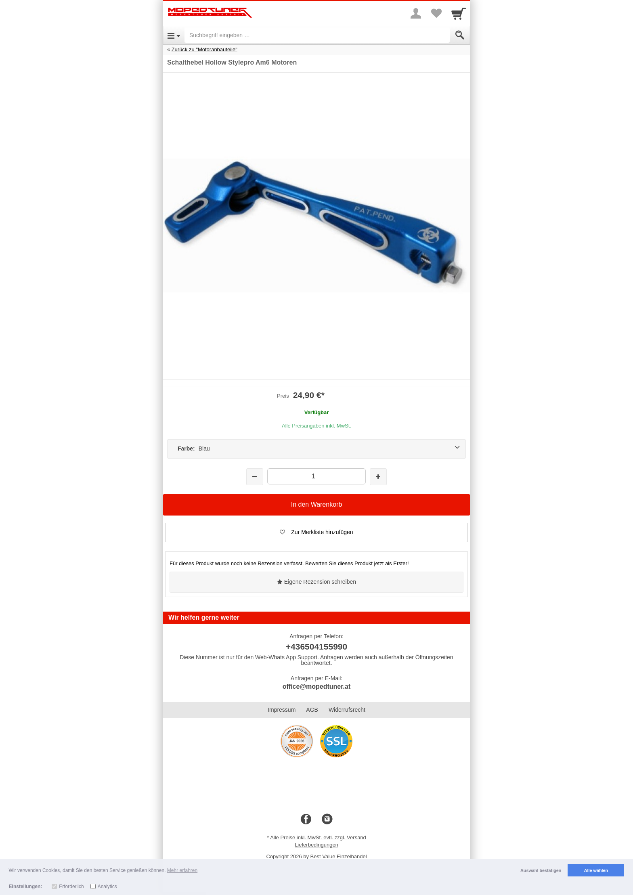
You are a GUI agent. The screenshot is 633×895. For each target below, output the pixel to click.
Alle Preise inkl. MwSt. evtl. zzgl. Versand (318, 837)
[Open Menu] (173, 35)
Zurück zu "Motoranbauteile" (204, 49)
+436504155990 (316, 646)
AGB (312, 709)
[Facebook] (306, 819)
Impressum (282, 709)
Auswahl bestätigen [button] (540, 870)
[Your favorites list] (436, 13)
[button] (316, 532)
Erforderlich (71, 886)
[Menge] (316, 476)
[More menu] (416, 13)
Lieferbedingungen (316, 845)
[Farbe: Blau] (316, 449)
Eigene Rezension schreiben (316, 582)
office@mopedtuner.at (317, 686)
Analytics (107, 886)
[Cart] (458, 13)
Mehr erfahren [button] (182, 870)
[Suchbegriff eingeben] (317, 35)
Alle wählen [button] (596, 870)
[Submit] (460, 35)
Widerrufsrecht (347, 709)
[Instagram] (326, 819)
